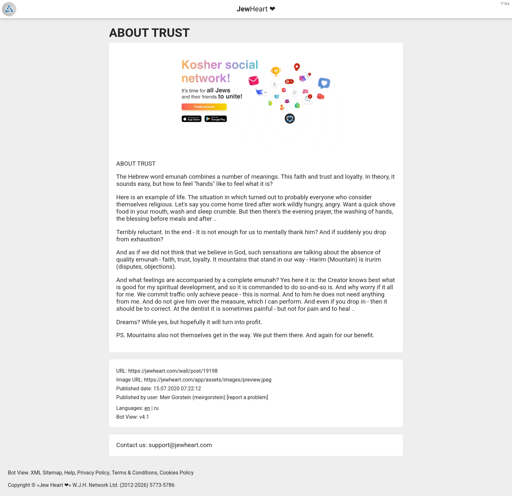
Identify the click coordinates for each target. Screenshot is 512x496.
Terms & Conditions (134, 473)
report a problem (247, 397)
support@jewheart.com (180, 445)
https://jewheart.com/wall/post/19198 (173, 371)
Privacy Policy (93, 473)
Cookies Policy (177, 473)
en (147, 408)
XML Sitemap (46, 473)
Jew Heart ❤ (54, 485)
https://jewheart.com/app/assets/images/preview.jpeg (207, 380)
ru (156, 408)
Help (69, 473)
